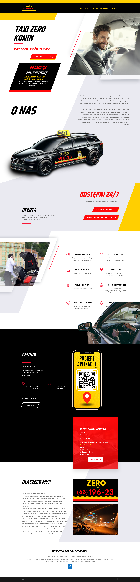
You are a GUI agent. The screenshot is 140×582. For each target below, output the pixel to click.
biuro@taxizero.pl (86, 444)
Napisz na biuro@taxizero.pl (101, 217)
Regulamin (30, 405)
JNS (23, 579)
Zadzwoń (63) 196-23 (43, 57)
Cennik (95, 8)
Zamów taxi (94, 459)
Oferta (87, 8)
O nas (80, 8)
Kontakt (115, 8)
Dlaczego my (104, 8)
